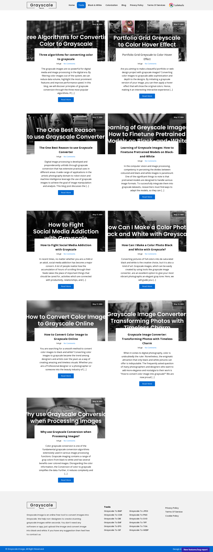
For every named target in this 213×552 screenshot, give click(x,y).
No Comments (69, 63)
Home (72, 5)
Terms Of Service (174, 511)
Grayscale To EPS (112, 526)
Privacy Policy (136, 5)
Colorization (112, 5)
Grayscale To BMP (113, 511)
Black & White (95, 5)
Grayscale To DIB (112, 518)
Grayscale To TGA (138, 526)
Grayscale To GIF (112, 530)
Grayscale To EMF (112, 522)
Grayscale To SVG (138, 518)
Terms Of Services (156, 5)
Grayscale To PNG (138, 514)
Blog (124, 5)
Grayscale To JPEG (138, 511)
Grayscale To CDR (113, 514)
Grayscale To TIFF (138, 522)
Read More (66, 99)
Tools (81, 5)
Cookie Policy (172, 515)
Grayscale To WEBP (139, 530)
